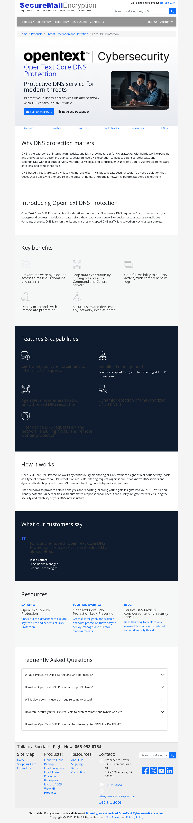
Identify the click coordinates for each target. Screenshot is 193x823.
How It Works (110, 128)
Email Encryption (54, 768)
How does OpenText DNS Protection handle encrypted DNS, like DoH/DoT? (73, 724)
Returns (76, 768)
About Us (152, 22)
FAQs (164, 128)
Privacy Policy (134, 817)
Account (165, 22)
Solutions (43, 22)
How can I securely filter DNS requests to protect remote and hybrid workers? (74, 712)
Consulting (78, 772)
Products (26, 22)
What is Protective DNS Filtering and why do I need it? (59, 675)
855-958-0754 (167, 2)
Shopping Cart (26, 764)
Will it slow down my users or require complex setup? (58, 699)
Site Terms (113, 817)
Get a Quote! (79, 22)
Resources (60, 22)
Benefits (56, 128)
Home (23, 34)
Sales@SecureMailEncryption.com (116, 796)
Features (83, 128)
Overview (28, 128)
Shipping (77, 764)
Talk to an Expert (39, 111)
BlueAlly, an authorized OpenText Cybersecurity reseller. (125, 813)
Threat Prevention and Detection (67, 34)
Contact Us (97, 22)
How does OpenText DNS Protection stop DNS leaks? (59, 687)
